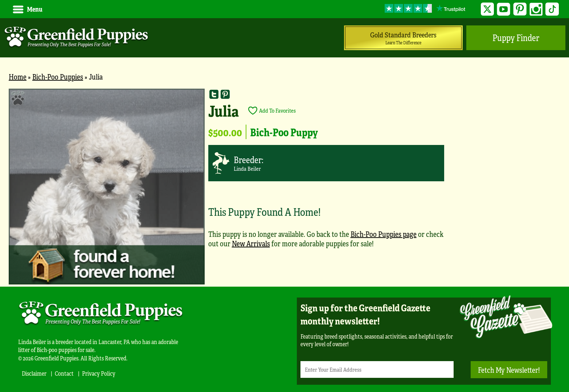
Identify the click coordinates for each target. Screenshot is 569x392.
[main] (284, 188)
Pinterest (520, 9)
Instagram (536, 9)
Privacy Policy (98, 373)
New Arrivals (251, 243)
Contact (64, 373)
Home (17, 76)
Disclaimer (34, 373)
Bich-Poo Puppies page (384, 234)
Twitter (487, 9)
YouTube (503, 9)
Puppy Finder (515, 37)
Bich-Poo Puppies (57, 76)
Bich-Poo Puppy (284, 132)
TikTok (552, 9)
